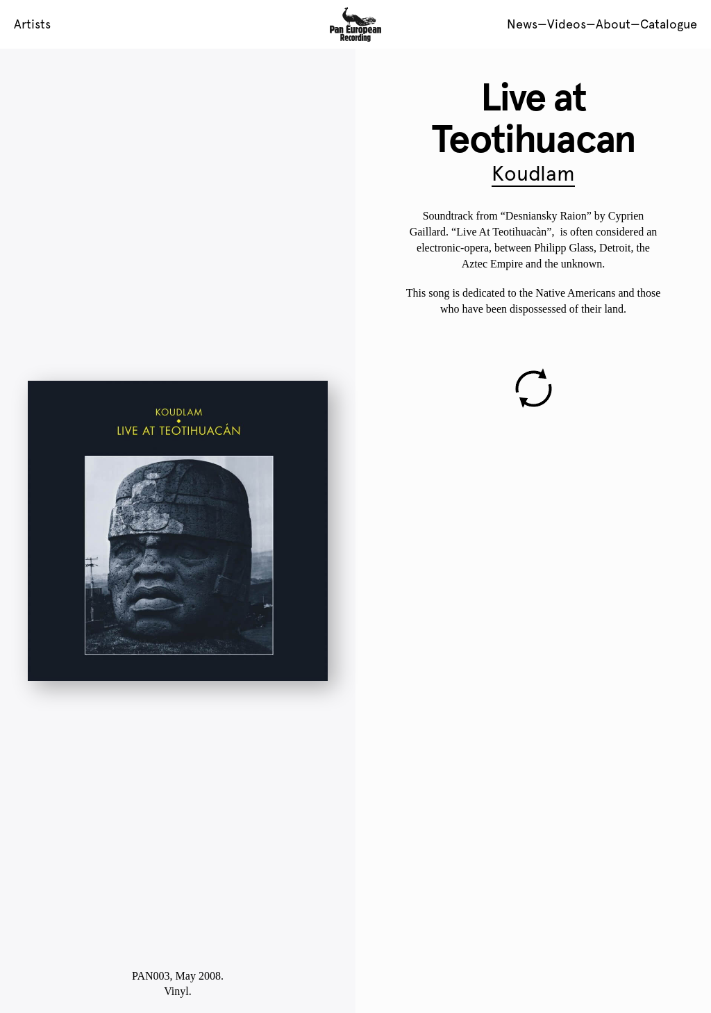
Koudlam (533, 173)
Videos (566, 24)
